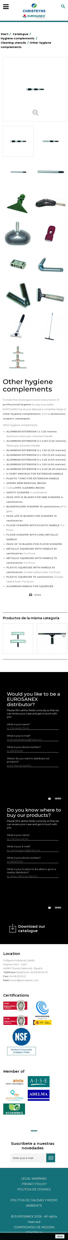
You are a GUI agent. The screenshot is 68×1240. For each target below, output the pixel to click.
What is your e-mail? (18, 735)
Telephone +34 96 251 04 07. (32, 972)
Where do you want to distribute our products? (28, 760)
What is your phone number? (24, 747)
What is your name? (18, 724)
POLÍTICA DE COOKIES (34, 1189)
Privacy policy (34, 1184)
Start (6, 34)
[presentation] (34, 786)
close (60, 1236)
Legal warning (34, 1178)
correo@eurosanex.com (23, 980)
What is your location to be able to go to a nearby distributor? (31, 871)
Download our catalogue (31, 928)
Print (37, 594)
